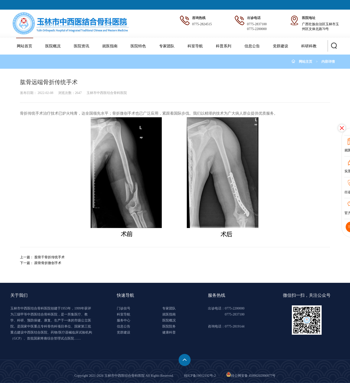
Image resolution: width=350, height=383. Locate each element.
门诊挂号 (123, 308)
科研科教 (309, 46)
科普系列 (223, 46)
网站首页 (24, 46)
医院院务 (169, 326)
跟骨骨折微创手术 (47, 263)
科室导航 (195, 46)
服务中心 (123, 320)
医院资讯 (81, 46)
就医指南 (110, 46)
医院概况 (53, 46)
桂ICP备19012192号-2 (200, 375)
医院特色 (138, 46)
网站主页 (305, 61)
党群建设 (280, 46)
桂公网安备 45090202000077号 (251, 375)
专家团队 (167, 46)
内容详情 (328, 61)
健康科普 (169, 332)
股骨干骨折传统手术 (49, 257)
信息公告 (252, 46)
